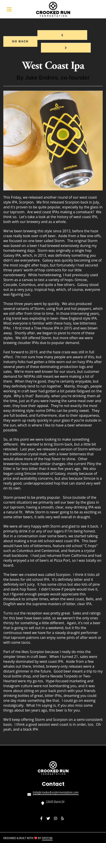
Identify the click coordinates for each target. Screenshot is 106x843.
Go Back (20, 41)
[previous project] (62, 35)
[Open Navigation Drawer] (9, 9)
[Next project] (66, 48)
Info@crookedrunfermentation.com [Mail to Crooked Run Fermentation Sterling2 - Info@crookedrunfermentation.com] (56, 792)
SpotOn (47, 838)
